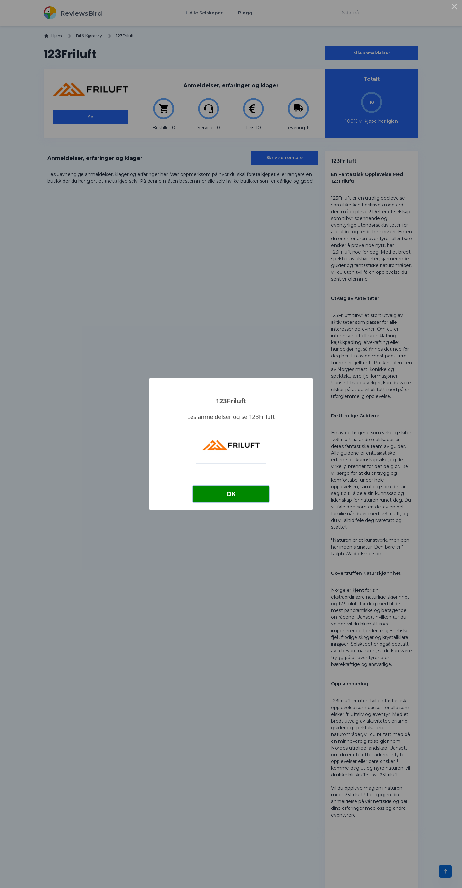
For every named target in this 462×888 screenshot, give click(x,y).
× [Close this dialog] (454, 7)
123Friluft (231, 401)
